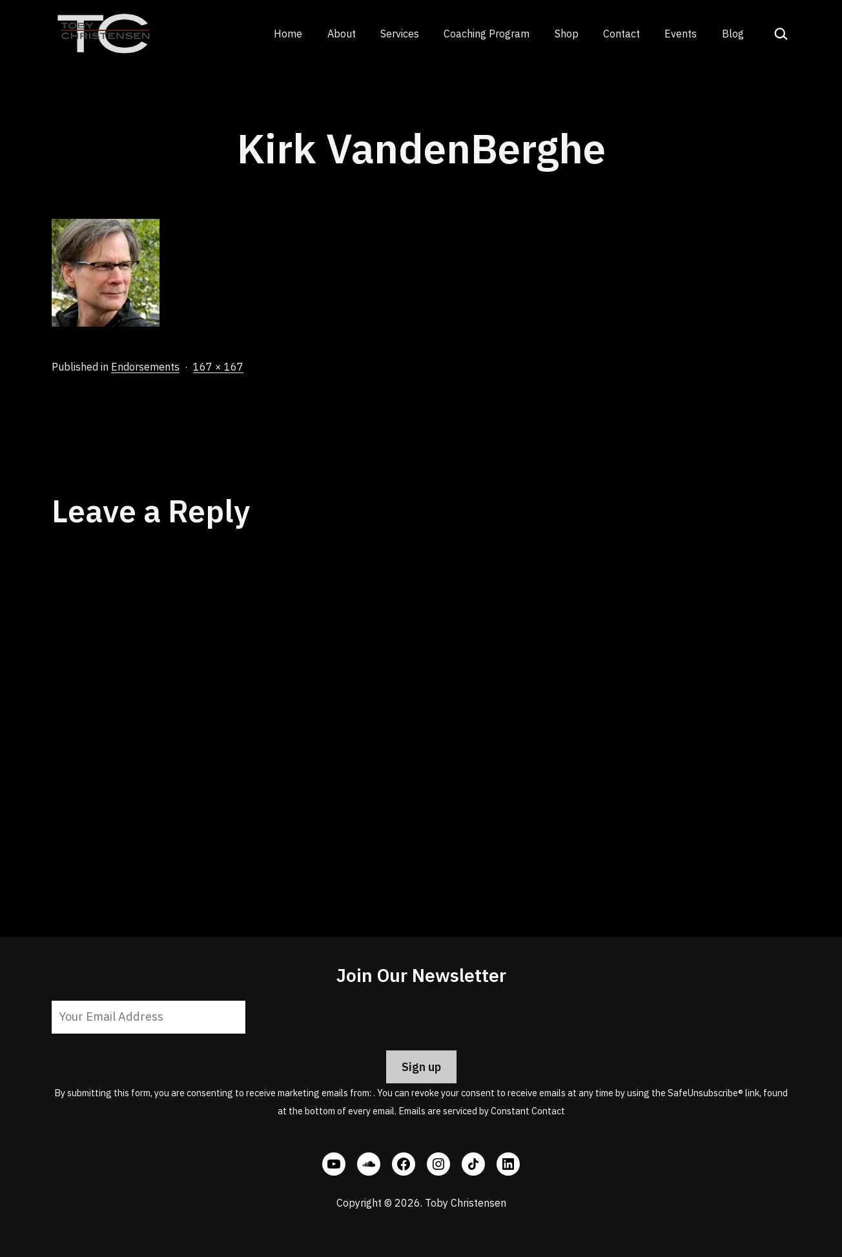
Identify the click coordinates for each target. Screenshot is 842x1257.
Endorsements (145, 366)
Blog (733, 33)
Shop (567, 33)
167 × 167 (218, 366)
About (341, 33)
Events (680, 33)
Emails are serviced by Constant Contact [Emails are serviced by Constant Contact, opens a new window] (481, 1111)
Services (399, 33)
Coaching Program (486, 33)
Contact (621, 33)
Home (288, 33)
